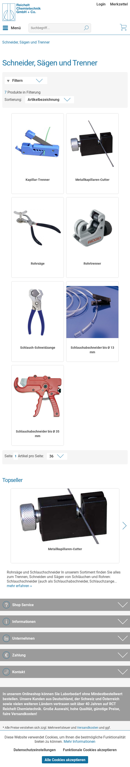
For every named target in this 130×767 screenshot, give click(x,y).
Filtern (15, 80)
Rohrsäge (38, 263)
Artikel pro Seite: (31, 456)
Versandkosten (87, 727)
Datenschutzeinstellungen (35, 750)
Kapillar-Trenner (38, 179)
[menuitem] (103, 4)
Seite (8, 456)
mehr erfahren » (19, 586)
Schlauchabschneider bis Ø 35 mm (37, 434)
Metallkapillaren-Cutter (92, 179)
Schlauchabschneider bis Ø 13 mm (92, 350)
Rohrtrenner (92, 263)
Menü (12, 27)
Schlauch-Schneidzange (37, 347)
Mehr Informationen (79, 741)
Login (101, 4)
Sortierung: (13, 99)
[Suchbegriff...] (60, 27)
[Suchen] (86, 27)
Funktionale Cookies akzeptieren (90, 750)
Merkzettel (119, 4)
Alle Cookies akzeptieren (65, 760)
